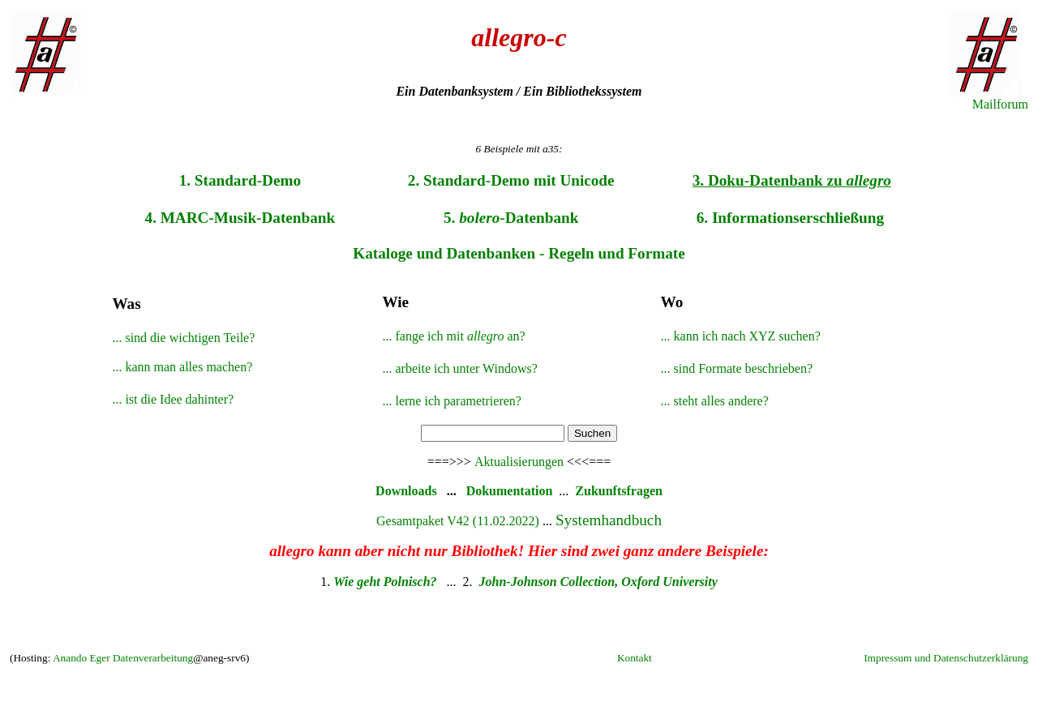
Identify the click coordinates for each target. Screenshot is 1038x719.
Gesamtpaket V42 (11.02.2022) (457, 521)
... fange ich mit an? (453, 336)
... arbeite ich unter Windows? (459, 368)
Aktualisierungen (519, 462)
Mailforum (1000, 104)
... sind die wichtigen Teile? (183, 338)
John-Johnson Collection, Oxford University (598, 581)
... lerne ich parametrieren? (451, 401)
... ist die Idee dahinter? (173, 399)
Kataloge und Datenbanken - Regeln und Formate (518, 253)
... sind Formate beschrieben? (737, 368)
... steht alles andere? (715, 401)
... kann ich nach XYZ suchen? (741, 336)
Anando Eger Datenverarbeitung (123, 658)
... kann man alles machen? (182, 367)
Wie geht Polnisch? (386, 581)
